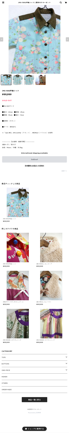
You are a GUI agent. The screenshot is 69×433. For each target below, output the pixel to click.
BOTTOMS (5, 364)
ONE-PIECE (6, 370)
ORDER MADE (7, 390)
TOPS (4, 357)
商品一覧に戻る (34, 400)
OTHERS (5, 383)
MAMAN (4, 377)
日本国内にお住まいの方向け (34, 166)
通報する (64, 171)
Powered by (34, 412)
